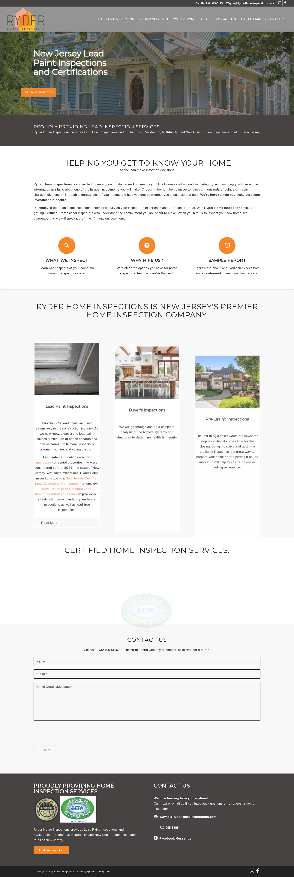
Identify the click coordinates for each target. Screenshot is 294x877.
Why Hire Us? (147, 260)
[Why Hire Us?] (147, 245)
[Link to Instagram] (279, 3)
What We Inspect (66, 260)
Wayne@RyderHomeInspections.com (250, 3)
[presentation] (62, 736)
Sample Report (227, 260)
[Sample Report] (227, 245)
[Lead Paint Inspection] (51, 850)
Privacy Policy (104, 871)
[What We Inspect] (66, 245)
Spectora (91, 871)
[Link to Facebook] (285, 3)
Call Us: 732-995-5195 (209, 3)
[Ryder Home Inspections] (26, 19)
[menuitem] (115, 19)
